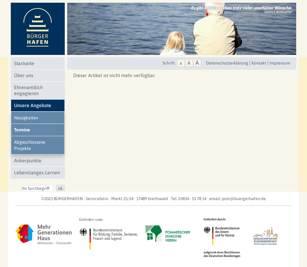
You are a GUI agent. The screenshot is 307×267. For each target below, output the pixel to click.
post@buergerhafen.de (244, 198)
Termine (22, 129)
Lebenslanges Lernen (37, 172)
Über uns (23, 75)
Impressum (280, 63)
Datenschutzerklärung (227, 63)
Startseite (24, 63)
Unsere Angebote (32, 105)
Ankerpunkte (27, 160)
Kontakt (259, 63)
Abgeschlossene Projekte (29, 145)
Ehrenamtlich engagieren (28, 90)
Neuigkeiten (26, 117)
